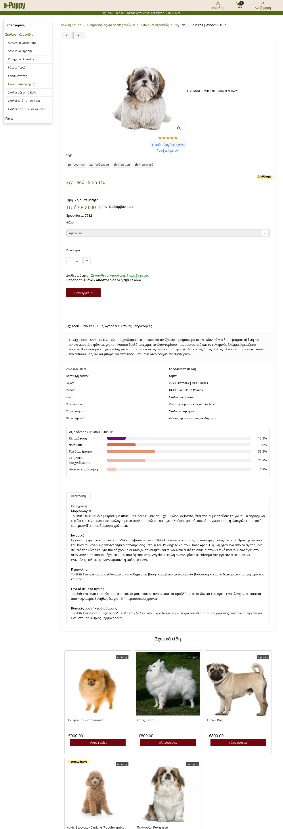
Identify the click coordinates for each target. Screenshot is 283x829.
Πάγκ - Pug (215, 720)
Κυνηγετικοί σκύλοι (21, 59)
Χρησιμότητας (17, 76)
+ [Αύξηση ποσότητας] (87, 260)
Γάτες (9, 118)
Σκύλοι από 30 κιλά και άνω (26, 109)
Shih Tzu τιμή (122, 164)
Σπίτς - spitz (145, 720)
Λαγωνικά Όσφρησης (22, 43)
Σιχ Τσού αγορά (99, 164)
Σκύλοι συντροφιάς (21, 84)
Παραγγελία (83, 292)
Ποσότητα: (73, 250)
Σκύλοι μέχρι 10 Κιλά (22, 92)
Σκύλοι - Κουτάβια (19, 34)
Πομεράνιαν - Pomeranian (85, 720)
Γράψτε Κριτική (168, 150)
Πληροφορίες (98, 743)
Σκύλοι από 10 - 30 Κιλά (24, 101)
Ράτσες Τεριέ (16, 67)
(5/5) (168, 145)
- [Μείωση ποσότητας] (69, 260)
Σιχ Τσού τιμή (76, 164)
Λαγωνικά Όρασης (20, 51)
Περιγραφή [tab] (78, 496)
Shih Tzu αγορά (144, 164)
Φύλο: (70, 222)
